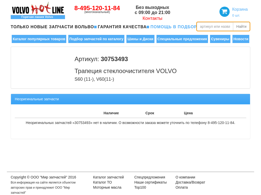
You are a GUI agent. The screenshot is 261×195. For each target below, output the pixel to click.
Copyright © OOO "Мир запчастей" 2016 (43, 177)
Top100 (140, 187)
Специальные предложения (182, 39)
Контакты (152, 18)
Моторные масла (107, 187)
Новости (241, 39)
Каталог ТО (102, 182)
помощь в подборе (175, 27)
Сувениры (220, 39)
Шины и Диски (140, 39)
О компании (185, 177)
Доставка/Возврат (190, 182)
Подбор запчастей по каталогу (96, 39)
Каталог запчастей (108, 177)
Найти (241, 26)
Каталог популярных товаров (39, 39)
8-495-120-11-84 (97, 8)
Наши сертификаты (150, 182)
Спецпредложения (149, 177)
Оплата (182, 187)
